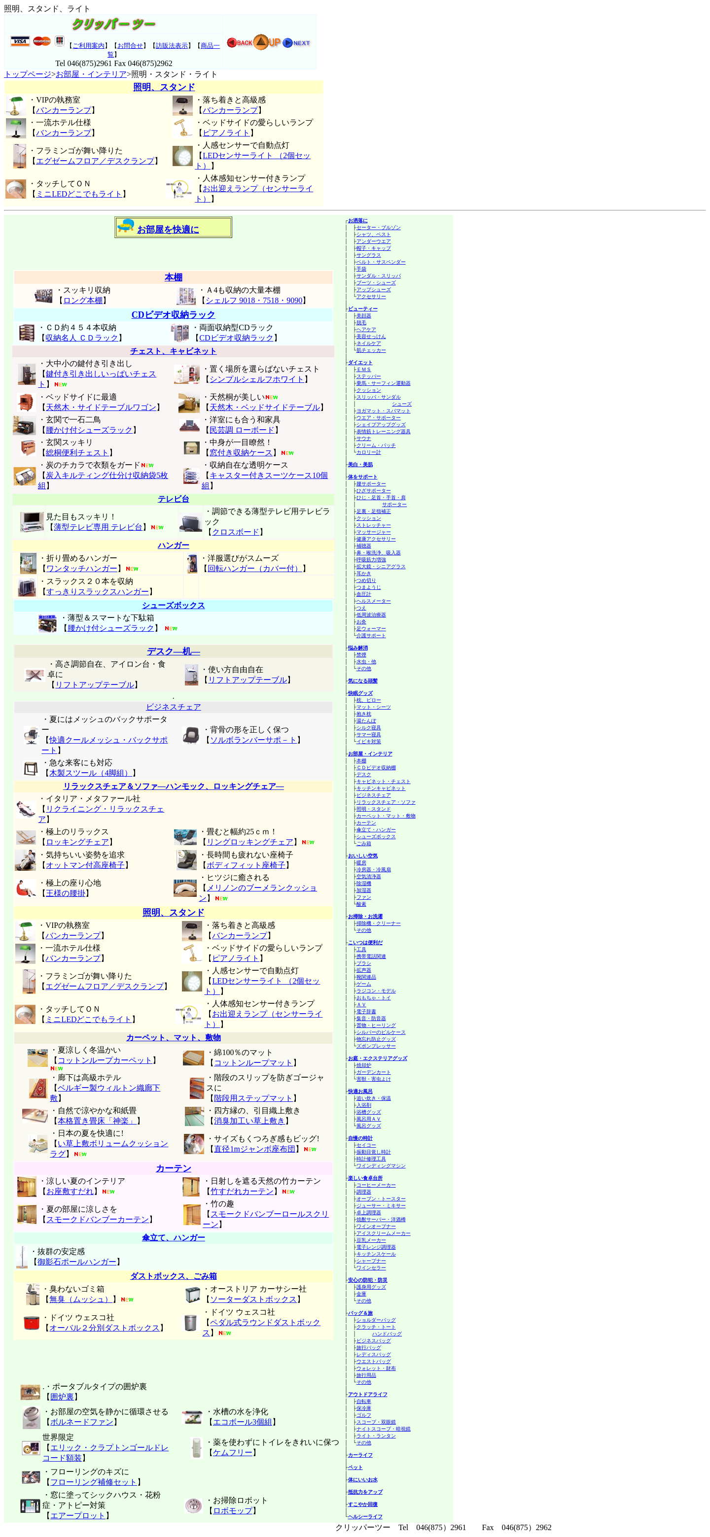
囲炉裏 (62, 1397)
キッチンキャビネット (381, 788)
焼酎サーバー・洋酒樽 (381, 1219)
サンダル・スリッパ (378, 275)
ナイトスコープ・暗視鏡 (383, 1429)
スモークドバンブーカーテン (97, 1219)
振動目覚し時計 (373, 1152)
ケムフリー (232, 1452)
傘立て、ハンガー (173, 1237)
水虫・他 (366, 661)
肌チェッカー (371, 350)
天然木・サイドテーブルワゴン (101, 407)
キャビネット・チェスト (383, 781)
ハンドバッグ (387, 1333)
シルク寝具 (368, 727)
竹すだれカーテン (242, 1191)
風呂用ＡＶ (368, 1119)
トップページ (27, 74)
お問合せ (130, 45)
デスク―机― (173, 651)
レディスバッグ (373, 1354)
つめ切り (366, 580)
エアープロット (78, 1515)
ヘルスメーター (373, 601)
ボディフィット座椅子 (246, 865)
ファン (363, 897)
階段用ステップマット (253, 1098)
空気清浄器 (368, 876)
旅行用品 (366, 1375)
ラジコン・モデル (376, 990)
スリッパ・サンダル (378, 397)
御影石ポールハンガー (76, 1262)
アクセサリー (371, 296)
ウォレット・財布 (376, 1368)
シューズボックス (376, 836)
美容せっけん (371, 336)
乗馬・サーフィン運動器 (383, 383)
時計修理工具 (371, 1158)
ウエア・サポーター (378, 417)
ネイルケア (368, 343)
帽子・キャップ (373, 248)
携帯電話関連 (371, 956)
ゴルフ (363, 1415)
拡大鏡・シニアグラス (381, 566)
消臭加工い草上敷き (249, 1121)
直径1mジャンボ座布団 (254, 1149)
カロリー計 (368, 452)
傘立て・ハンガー (376, 829)
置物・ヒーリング (376, 1025)
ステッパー (368, 376)
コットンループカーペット (105, 1060)
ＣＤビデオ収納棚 (376, 767)
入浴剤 (363, 1105)
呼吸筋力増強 (371, 559)
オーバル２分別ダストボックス (104, 1328)
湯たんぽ (366, 720)
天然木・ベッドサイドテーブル (265, 407)
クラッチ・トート (376, 1327)
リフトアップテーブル (94, 685)
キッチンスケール (376, 1254)
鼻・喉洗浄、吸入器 (378, 552)
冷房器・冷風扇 (373, 869)
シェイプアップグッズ (381, 424)
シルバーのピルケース (381, 1032)
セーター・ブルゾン (378, 227)
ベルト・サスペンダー (381, 262)
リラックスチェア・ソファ (386, 802)
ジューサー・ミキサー (381, 1205)
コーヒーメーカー (376, 1185)
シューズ (402, 404)
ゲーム (363, 984)
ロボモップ (232, 1510)
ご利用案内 (88, 45)
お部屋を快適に (168, 230)
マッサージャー (373, 532)
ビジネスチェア (373, 795)
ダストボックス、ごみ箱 (173, 1276)
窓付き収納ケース (241, 452)
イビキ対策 (368, 741)
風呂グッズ (368, 1125)
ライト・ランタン (376, 1435)
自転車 (363, 1401)
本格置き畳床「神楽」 (97, 1121)
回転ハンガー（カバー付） (255, 568)
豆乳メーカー (371, 1240)
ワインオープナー (376, 1226)
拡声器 (363, 970)
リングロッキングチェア (250, 842)
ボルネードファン (81, 1422)
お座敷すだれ (70, 1191)
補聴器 (363, 545)
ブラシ (363, 963)
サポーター (394, 504)
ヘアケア (366, 329)
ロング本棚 (83, 300)
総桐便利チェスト (77, 452)
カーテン (366, 822)
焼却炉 (363, 1065)
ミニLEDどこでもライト (79, 194)
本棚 (361, 760)
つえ (361, 608)
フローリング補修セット (93, 1482)
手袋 (361, 269)
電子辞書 (366, 1011)
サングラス (368, 255)
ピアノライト (226, 133)
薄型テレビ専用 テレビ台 (98, 527)
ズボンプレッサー (376, 1046)
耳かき (363, 573)
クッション (368, 390)
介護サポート (371, 635)
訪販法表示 (172, 45)
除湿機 (363, 883)
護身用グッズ (371, 1287)
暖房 (361, 862)
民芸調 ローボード (242, 430)
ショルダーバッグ (376, 1320)
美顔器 (363, 315)
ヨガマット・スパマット (383, 410)
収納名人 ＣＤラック (81, 338)
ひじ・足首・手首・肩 (381, 497)
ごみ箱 (363, 843)
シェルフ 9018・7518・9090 (254, 300)
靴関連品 (366, 977)
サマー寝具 (368, 734)
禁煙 (361, 654)
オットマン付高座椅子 (85, 865)
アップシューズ (373, 289)
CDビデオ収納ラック (173, 315)
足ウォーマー (371, 628)
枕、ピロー (368, 700)
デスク (363, 774)
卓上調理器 (368, 1212)
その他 (363, 668)
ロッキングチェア (77, 842)
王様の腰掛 (65, 893)
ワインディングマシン (381, 1165)
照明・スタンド (373, 809)
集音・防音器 (371, 1018)
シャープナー (371, 1261)
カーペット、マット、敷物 (173, 1037)
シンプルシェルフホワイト (257, 379)
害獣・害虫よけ (373, 1079)
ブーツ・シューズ (376, 282)
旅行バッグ (368, 1347)
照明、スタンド (164, 87)
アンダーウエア (373, 241)
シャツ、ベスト (373, 234)
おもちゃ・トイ (373, 997)
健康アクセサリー (376, 539)
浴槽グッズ (368, 1112)
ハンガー (173, 545)
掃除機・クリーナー (378, 923)
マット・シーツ (373, 707)
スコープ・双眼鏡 (376, 1422)
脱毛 (361, 322)
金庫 (361, 1294)
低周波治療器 (371, 614)
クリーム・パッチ (376, 445)
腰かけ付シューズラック (89, 430)
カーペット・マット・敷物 (386, 816)
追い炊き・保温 (373, 1098)
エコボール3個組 (242, 1422)
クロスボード (235, 532)
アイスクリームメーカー (383, 1233)
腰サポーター (371, 483)
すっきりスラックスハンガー (97, 591)
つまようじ (368, 587)
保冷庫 (363, 1408)
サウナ (363, 438)
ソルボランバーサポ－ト (253, 740)
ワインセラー (371, 1267)
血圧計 (363, 594)
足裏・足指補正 (373, 511)
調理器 (363, 1192)
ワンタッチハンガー (81, 568)
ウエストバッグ (373, 1361)
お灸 (361, 621)
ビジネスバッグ (373, 1340)
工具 (361, 949)
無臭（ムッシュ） (80, 1299)
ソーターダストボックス (253, 1299)
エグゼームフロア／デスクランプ (95, 161)
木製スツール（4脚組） (90, 773)
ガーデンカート (373, 1072)
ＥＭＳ (363, 369)
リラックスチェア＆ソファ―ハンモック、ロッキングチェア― (173, 786)
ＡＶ (361, 1004)
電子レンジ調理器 (376, 1247)
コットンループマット (253, 1063)
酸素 (361, 904)
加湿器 (363, 890)
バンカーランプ (63, 110)
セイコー (366, 1145)
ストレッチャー (373, 525)
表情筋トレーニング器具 (383, 431)
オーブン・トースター (381, 1198)
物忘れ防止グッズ (376, 1039)
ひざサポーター (373, 490)
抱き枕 (363, 714)
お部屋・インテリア (91, 74)
